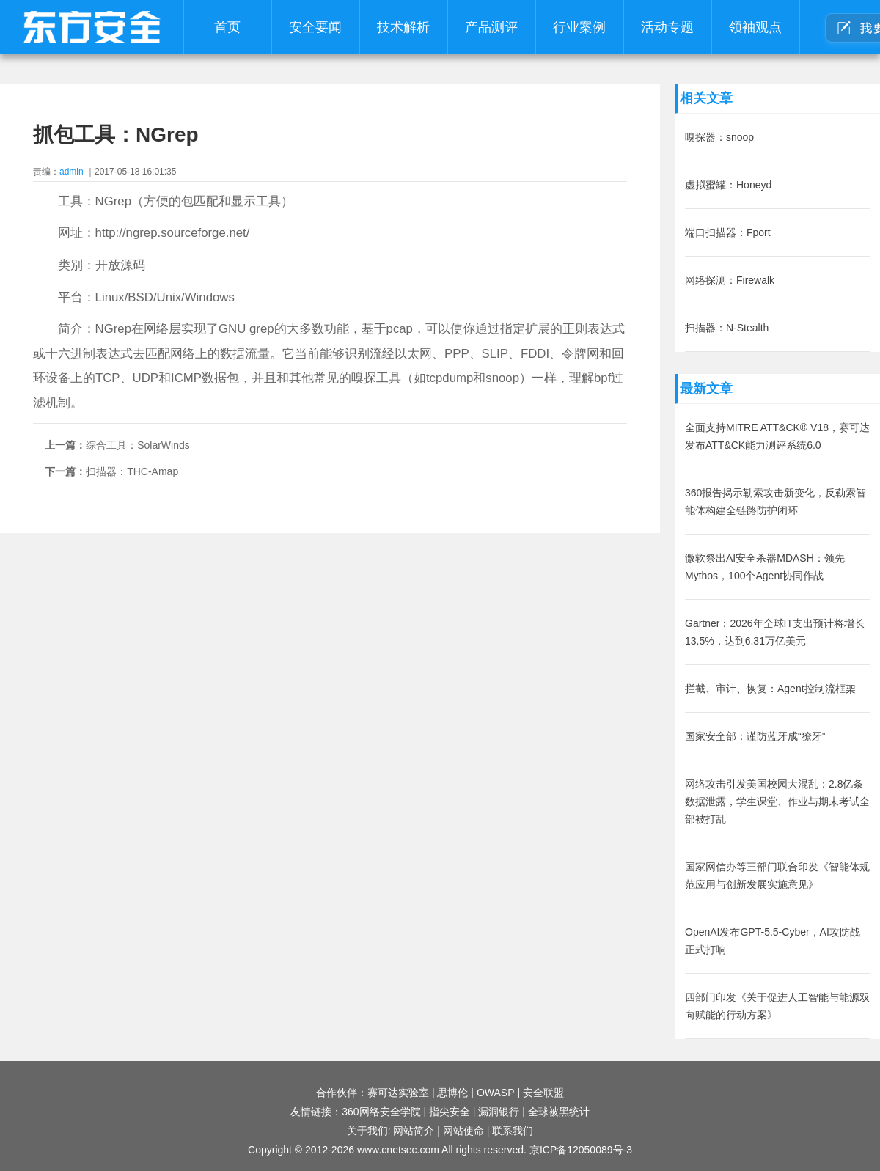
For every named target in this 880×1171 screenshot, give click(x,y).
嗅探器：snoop (719, 137)
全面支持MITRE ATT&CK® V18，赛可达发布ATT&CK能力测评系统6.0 (777, 436)
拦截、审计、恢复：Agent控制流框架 (770, 688)
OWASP (496, 1092)
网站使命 (463, 1131)
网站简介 (413, 1131)
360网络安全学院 (381, 1111)
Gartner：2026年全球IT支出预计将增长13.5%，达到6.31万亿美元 (775, 632)
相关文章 (706, 98)
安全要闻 (315, 27)
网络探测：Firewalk (729, 280)
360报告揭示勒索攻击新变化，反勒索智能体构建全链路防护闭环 (775, 501)
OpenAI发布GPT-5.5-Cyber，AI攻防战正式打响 (772, 940)
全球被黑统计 (559, 1111)
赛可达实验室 (398, 1092)
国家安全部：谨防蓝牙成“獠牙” (755, 736)
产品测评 (491, 27)
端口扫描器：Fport (728, 232)
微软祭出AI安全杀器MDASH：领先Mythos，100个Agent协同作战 (765, 566)
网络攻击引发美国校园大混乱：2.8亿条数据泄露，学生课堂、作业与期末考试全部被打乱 (777, 801)
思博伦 (452, 1092)
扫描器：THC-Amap (132, 471)
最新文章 (706, 388)
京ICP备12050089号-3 (580, 1150)
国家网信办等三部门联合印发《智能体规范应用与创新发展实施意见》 (777, 875)
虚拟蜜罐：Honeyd (728, 185)
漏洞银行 (498, 1111)
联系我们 (512, 1131)
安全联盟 (543, 1092)
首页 (227, 27)
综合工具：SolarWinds (138, 445)
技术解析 (403, 27)
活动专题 (667, 27)
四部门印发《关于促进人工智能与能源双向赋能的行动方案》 (777, 1006)
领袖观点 (755, 27)
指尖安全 (449, 1111)
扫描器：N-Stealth (727, 328)
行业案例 (579, 27)
